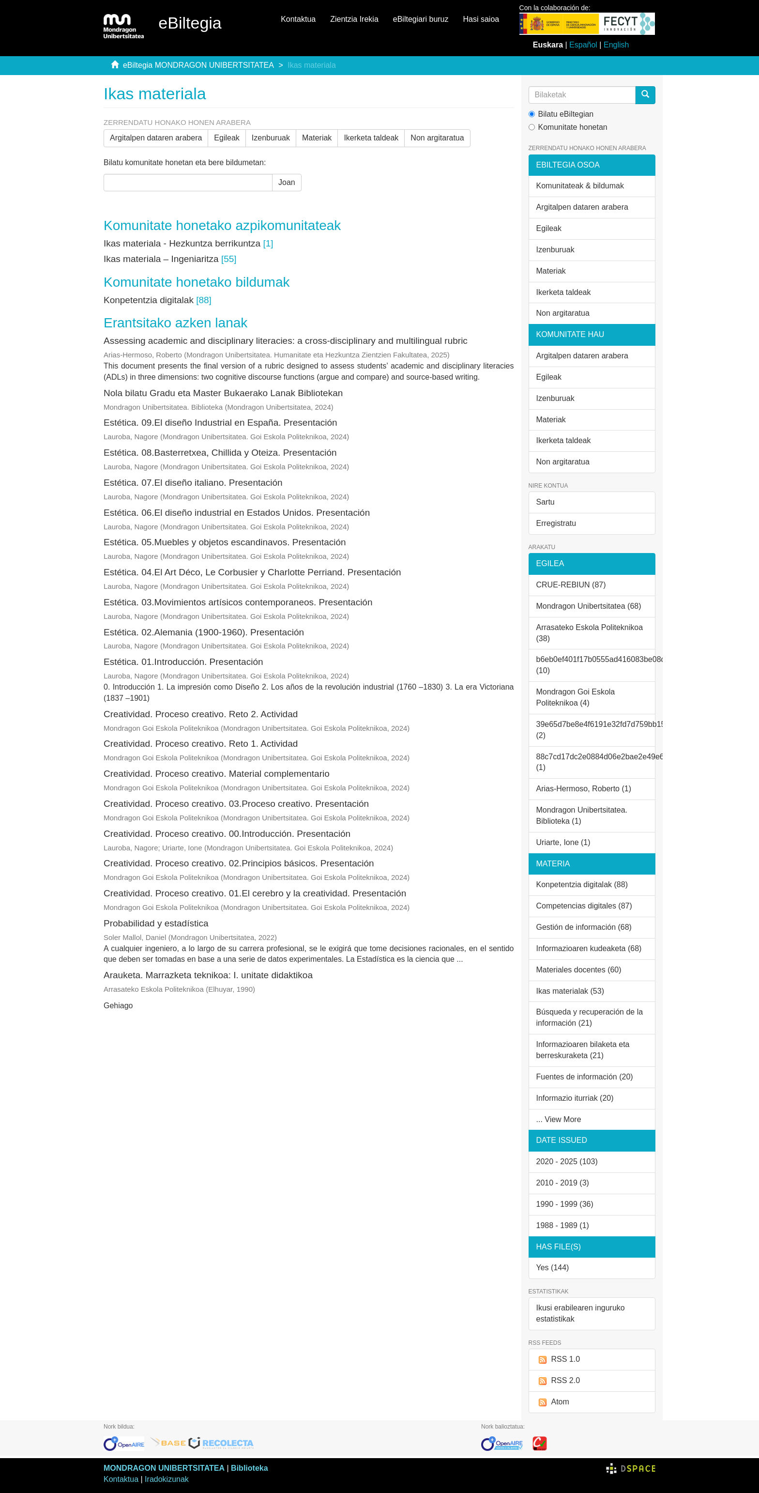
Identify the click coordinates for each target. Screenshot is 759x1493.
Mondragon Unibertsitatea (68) (588, 606)
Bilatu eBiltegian (561, 114)
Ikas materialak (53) (570, 991)
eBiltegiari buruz (421, 19)
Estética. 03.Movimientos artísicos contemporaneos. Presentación (238, 602)
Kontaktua (298, 19)
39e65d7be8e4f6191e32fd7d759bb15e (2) (596, 729)
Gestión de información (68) (584, 927)
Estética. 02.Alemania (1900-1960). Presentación (204, 632)
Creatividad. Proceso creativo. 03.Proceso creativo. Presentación (236, 804)
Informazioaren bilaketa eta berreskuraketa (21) (583, 1050)
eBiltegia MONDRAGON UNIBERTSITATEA (198, 65)
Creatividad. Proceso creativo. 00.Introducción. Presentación (227, 834)
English (616, 45)
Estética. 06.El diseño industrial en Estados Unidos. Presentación (237, 513)
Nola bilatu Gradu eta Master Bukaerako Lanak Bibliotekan (223, 393)
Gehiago (118, 1005)
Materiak (317, 138)
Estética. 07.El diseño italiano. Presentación (193, 482)
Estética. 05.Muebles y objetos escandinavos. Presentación (225, 542)
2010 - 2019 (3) (562, 1183)
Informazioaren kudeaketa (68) (589, 948)
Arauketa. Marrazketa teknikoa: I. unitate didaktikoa (208, 975)
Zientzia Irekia (354, 19)
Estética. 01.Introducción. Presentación (183, 662)
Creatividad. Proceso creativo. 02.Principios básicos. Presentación (239, 863)
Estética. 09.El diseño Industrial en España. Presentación (220, 422)
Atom (552, 1402)
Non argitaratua (437, 138)
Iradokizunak (167, 1479)
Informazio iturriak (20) (575, 1098)
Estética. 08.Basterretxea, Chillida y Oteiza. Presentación (220, 452)
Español (583, 45)
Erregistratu (556, 523)
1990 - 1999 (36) (564, 1204)
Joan (286, 182)
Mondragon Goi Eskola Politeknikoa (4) (575, 697)
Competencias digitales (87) (584, 906)
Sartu (545, 502)
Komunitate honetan (568, 127)
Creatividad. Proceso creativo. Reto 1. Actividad (201, 744)
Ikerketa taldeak (371, 138)
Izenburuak (271, 138)
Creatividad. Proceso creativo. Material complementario (217, 774)
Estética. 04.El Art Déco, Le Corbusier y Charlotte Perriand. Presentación (252, 572)
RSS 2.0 (558, 1380)
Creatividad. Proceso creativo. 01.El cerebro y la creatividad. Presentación (255, 893)
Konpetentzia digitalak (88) (582, 884)
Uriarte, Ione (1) (563, 842)
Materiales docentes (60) (579, 970)
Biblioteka (249, 1468)
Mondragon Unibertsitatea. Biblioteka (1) (582, 815)
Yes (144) (552, 1267)
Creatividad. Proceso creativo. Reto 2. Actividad (201, 714)
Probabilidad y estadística (156, 923)
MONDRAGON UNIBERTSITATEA (164, 1468)
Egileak (226, 138)
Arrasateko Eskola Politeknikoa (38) (589, 633)
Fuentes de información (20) (584, 1077)
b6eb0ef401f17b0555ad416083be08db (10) (596, 665)
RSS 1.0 (558, 1359)
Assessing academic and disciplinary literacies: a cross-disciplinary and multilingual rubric (286, 341)
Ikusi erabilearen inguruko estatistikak (580, 1313)
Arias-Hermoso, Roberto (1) (584, 789)
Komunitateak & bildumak (580, 186)
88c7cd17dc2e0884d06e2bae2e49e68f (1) (596, 762)
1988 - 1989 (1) (562, 1225)
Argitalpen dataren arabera (156, 138)
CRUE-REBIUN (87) (571, 585)
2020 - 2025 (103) (567, 1161)
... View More (558, 1119)
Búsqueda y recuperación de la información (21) (589, 1017)
